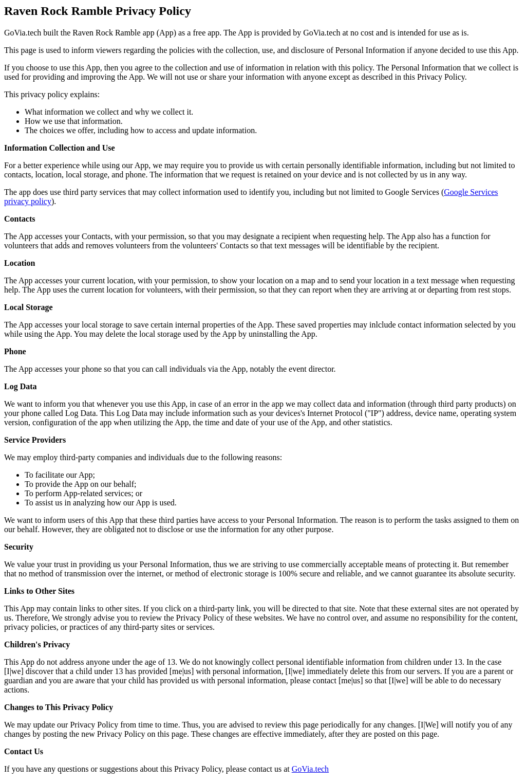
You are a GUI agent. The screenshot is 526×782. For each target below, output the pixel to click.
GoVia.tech (310, 769)
